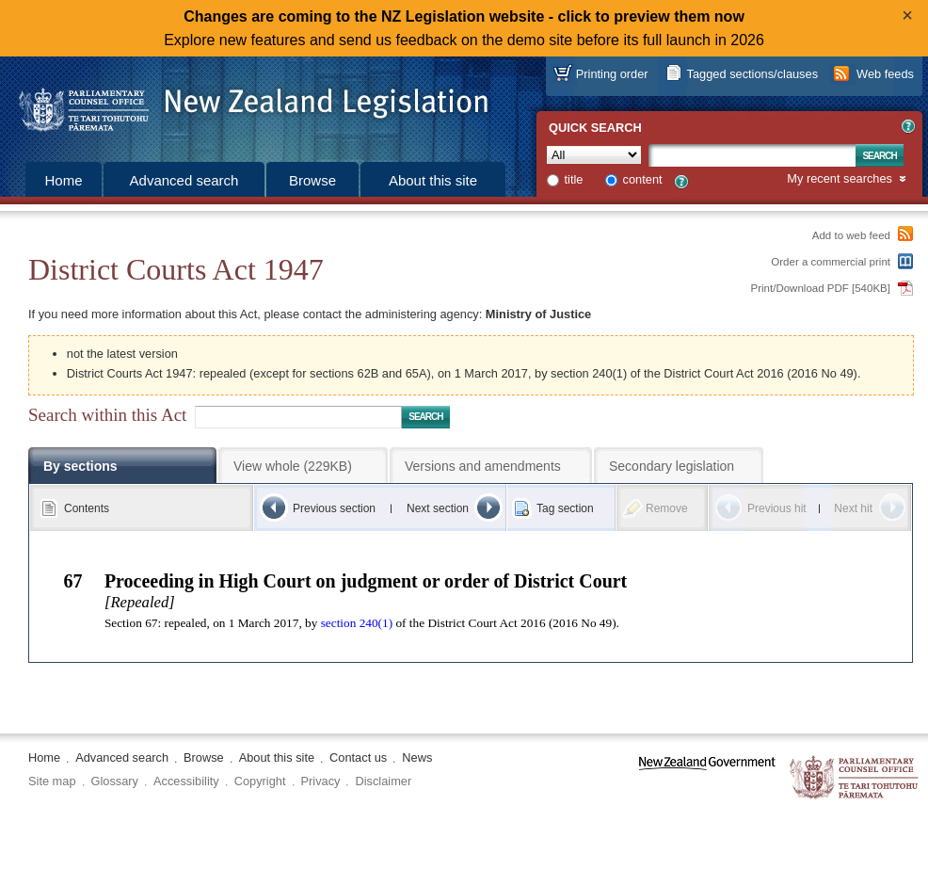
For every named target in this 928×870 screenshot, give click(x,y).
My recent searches (839, 179)
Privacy (321, 781)
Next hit (853, 508)
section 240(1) (356, 623)
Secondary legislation (671, 466)
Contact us (358, 757)
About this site (433, 180)
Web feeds (885, 74)
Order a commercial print (830, 261)
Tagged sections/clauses (752, 74)
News (417, 757)
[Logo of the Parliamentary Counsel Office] (244, 103)
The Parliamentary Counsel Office (855, 778)
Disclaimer (383, 781)
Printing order (612, 74)
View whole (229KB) (292, 466)
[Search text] (752, 155)
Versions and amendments (483, 466)
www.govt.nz (707, 778)
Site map (52, 781)
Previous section (334, 508)
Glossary (115, 781)
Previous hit (777, 508)
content (643, 179)
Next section (438, 508)
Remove (667, 508)
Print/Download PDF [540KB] (821, 288)
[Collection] (594, 155)
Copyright (260, 781)
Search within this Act (107, 415)
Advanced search (184, 180)
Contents (86, 508)
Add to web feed (851, 235)
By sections (80, 466)
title (574, 179)
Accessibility (186, 781)
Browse (312, 180)
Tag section (565, 508)
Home (63, 180)
